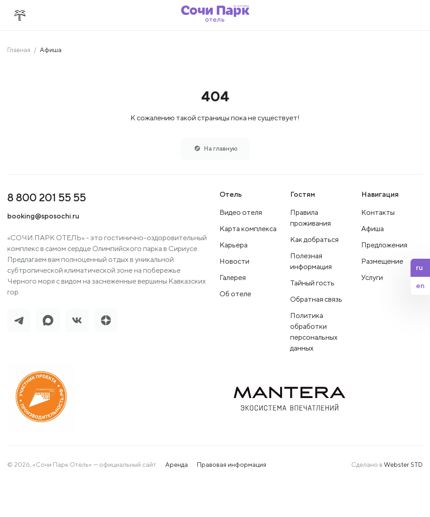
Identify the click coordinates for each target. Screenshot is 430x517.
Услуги (372, 278)
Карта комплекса (248, 229)
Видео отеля (241, 213)
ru (419, 267)
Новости (234, 261)
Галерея (233, 278)
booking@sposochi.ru (43, 216)
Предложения (384, 245)
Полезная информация (311, 261)
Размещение (382, 261)
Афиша (372, 229)
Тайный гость (312, 283)
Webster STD (403, 465)
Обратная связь (316, 299)
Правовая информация (231, 465)
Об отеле (235, 294)
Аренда (176, 465)
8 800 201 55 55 (46, 197)
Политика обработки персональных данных (314, 332)
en (420, 285)
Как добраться (314, 240)
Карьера (234, 245)
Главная (18, 49)
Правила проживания (310, 218)
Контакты (378, 213)
